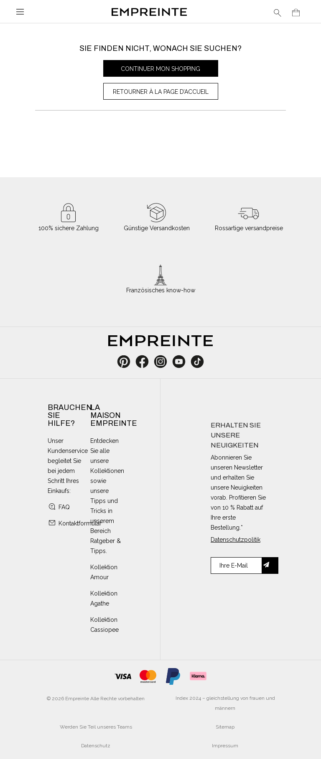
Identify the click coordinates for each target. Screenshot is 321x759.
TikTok (197, 361)
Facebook (146, 361)
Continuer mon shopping (160, 68)
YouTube (182, 361)
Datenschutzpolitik (235, 539)
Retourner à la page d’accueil (161, 91)
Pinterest (126, 361)
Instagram (165, 361)
